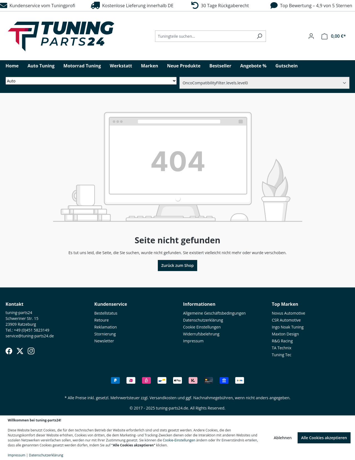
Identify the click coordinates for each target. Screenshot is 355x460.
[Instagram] (31, 351)
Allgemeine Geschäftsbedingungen (214, 313)
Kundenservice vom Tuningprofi (37, 5)
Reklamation (105, 327)
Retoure (101, 320)
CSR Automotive (286, 320)
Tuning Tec (281, 354)
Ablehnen (283, 437)
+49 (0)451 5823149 (31, 330)
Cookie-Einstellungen (179, 440)
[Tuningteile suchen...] (204, 36)
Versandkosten (162, 397)
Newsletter (104, 340)
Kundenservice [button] (110, 304)
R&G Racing (282, 340)
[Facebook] (9, 351)
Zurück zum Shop (177, 265)
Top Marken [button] (285, 304)
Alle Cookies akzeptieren (324, 437)
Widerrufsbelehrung (201, 334)
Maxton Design (285, 334)
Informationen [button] (199, 304)
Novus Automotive (288, 313)
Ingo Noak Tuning (288, 327)
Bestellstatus (105, 313)
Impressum (193, 340)
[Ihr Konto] (311, 36)
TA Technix (281, 347)
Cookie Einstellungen (202, 327)
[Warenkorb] (333, 36)
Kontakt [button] (15, 304)
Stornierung (105, 334)
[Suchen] (259, 36)
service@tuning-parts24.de (30, 335)
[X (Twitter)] (20, 351)
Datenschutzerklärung (203, 320)
